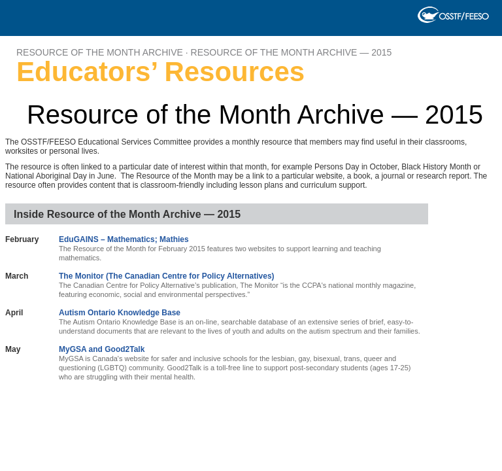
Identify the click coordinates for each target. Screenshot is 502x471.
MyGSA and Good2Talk (101, 349)
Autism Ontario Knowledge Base (119, 312)
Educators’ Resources (160, 72)
